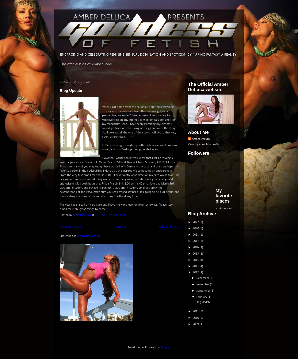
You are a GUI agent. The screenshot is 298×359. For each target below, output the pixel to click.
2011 (196, 311)
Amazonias (225, 208)
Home (120, 227)
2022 (196, 222)
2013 (196, 266)
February (202, 297)
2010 (196, 318)
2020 (196, 228)
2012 (196, 272)
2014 (196, 260)
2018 (196, 234)
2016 (196, 247)
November (203, 284)
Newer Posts (71, 227)
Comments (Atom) (88, 236)
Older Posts (169, 227)
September (203, 290)
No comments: (118, 215)
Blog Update (71, 90)
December (203, 278)
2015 (196, 253)
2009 (196, 324)
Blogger (165, 347)
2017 (196, 241)
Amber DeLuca (201, 139)
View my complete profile (204, 144)
